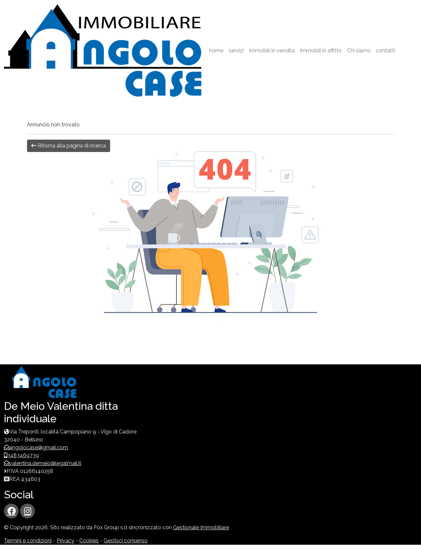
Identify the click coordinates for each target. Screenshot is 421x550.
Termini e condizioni (28, 540)
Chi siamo (359, 50)
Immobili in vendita (272, 50)
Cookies (89, 540)
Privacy (65, 540)
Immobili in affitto (321, 50)
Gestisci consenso (126, 540)
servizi (236, 50)
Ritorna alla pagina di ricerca (68, 146)
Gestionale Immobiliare (201, 527)
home (216, 50)
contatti (385, 50)
